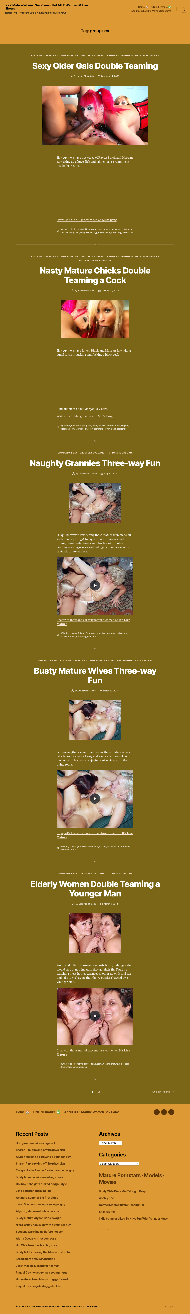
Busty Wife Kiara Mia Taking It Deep (122, 1191)
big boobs (65, 425)
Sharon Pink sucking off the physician (40, 1150)
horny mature (98, 425)
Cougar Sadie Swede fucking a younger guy (45, 1170)
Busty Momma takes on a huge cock (39, 1177)
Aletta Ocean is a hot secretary (36, 1238)
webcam (91, 636)
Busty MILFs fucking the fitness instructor (43, 1252)
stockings (121, 428)
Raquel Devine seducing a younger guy (41, 1272)
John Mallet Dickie (88, 473)
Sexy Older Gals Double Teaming (95, 66)
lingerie (125, 425)
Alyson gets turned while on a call (38, 1211)
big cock (64, 229)
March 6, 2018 (111, 904)
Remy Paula (113, 846)
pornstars (98, 428)
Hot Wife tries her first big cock (36, 1245)
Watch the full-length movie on (85, 416)
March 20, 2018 (110, 690)
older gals (124, 1063)
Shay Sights (107, 1211)
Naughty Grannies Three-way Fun (95, 463)
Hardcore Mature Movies (103, 55)
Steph (63, 1067)
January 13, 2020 (110, 290)
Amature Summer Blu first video (37, 1197)
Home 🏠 (143, 7)
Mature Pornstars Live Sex (95, 260)
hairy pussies (83, 1063)
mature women (67, 636)
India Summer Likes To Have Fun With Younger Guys (133, 1218)
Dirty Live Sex (100, 1229)
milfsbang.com (72, 232)
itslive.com (122, 633)
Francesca (91, 633)
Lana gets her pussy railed (33, 1190)
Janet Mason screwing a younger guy (40, 1204)
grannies (101, 633)
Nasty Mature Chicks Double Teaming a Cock (95, 275)
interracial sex (113, 425)
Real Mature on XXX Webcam (134, 660)
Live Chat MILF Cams (108, 1229)
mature (102, 846)
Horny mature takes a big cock (36, 1143)
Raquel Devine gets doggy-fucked (38, 1286)
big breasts (71, 633)
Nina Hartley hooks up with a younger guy (43, 1225)
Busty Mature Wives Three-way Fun (95, 675)
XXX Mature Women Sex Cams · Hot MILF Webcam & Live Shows (46, 7)
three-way (116, 232)
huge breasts (115, 229)
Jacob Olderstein (85, 76)
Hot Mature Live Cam (119, 453)
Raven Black (104, 232)
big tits (73, 229)
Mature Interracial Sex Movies (140, 55)
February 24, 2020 (110, 76)
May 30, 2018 (111, 473)
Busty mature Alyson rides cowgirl (38, 1218)
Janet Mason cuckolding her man (37, 1265)
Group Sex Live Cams (73, 55)
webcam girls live (104, 1229)
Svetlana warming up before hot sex (39, 1231)
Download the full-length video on (87, 220)
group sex (93, 229)
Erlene (81, 633)
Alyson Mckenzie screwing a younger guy (43, 1156)
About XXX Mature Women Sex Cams (151, 11)
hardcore (103, 229)
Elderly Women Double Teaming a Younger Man (95, 889)
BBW (62, 633)
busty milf (82, 229)
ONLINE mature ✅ (161, 7)
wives (73, 849)
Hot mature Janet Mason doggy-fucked (42, 1279)
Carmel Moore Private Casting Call (121, 1205)
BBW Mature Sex (67, 453)
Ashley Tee (106, 1198)
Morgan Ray (86, 232)
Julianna (106, 1063)
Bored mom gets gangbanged (35, 1259)
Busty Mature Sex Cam (44, 55)
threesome (127, 232)
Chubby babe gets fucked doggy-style (41, 1184)
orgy (95, 232)
